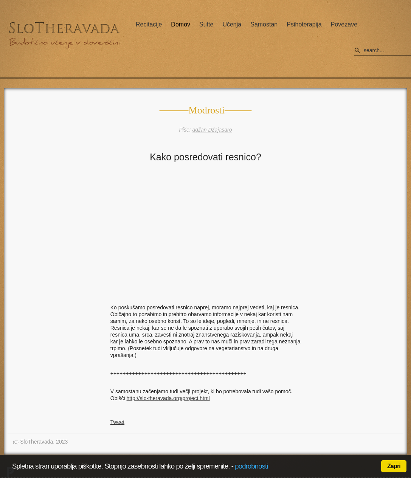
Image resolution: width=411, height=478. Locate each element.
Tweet (117, 422)
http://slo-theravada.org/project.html (168, 398)
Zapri (393, 466)
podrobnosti (251, 466)
